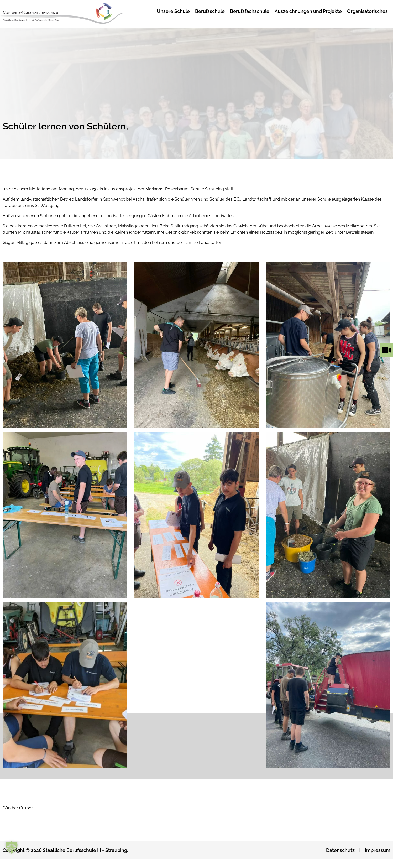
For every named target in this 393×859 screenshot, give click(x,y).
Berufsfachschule (249, 11)
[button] (11, 847)
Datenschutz (340, 850)
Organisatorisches (367, 11)
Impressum (377, 850)
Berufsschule (210, 11)
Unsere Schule (173, 11)
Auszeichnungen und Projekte (308, 11)
